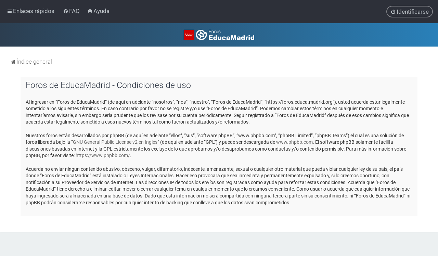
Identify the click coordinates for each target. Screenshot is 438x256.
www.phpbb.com (294, 142)
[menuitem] (72, 11)
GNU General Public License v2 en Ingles (115, 142)
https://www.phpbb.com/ (103, 155)
